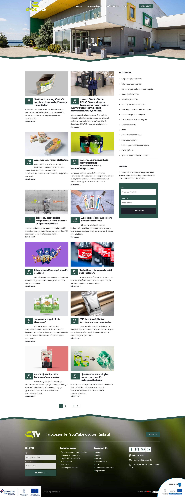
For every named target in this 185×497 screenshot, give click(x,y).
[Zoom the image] (33, 431)
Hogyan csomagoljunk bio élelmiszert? (47, 320)
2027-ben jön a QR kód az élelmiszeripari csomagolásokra (95, 320)
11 (73, 406)
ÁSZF (97, 464)
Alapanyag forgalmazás (132, 79)
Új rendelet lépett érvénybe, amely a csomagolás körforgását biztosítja (94, 377)
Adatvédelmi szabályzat (104, 468)
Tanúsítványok (112, 6)
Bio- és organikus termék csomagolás (137, 89)
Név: (122, 188)
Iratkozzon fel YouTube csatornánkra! (78, 434)
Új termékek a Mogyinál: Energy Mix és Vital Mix (51, 271)
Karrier (97, 455)
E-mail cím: (138, 201)
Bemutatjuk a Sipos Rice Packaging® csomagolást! (47, 376)
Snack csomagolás (129, 140)
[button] (158, 6)
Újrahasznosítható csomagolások (135, 155)
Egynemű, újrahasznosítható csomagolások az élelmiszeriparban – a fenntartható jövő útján (89, 164)
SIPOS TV (153, 434)
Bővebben (30, 121)
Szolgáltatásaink (94, 6)
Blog (125, 6)
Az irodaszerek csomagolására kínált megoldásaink (96, 219)
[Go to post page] (46, 83)
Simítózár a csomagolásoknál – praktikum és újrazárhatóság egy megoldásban (50, 102)
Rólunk (79, 6)
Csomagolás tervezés (69, 468)
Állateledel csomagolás (131, 84)
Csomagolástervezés (130, 94)
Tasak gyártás (127, 150)
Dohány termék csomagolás (133, 104)
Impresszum (100, 471)
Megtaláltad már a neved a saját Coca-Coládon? (95, 271)
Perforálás (65, 464)
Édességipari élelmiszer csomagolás (137, 109)
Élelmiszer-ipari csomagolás (133, 114)
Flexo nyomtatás (129, 124)
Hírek (124, 130)
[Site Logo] (36, 6)
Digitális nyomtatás (130, 99)
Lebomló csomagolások (131, 135)
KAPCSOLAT (146, 6)
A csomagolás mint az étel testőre (51, 159)
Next (78, 406)
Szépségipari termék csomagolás (135, 145)
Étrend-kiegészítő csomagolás (134, 119)
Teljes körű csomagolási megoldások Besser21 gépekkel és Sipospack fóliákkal (51, 220)
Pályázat (98, 458)
